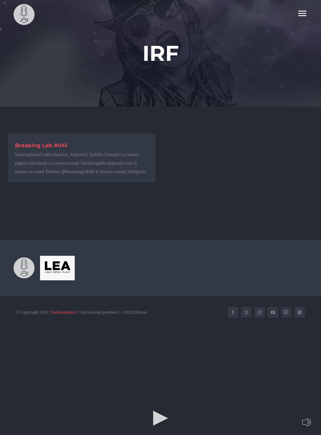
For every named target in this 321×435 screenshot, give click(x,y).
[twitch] (286, 312)
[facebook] (233, 312)
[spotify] (299, 312)
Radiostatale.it (64, 312)
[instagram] (259, 312)
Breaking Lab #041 (41, 145)
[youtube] (273, 312)
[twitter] (246, 312)
